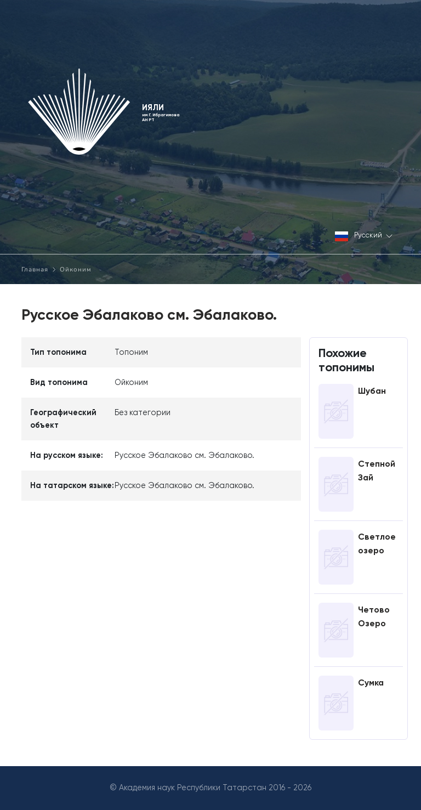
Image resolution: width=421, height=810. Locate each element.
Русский (363, 236)
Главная (34, 269)
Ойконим (76, 269)
